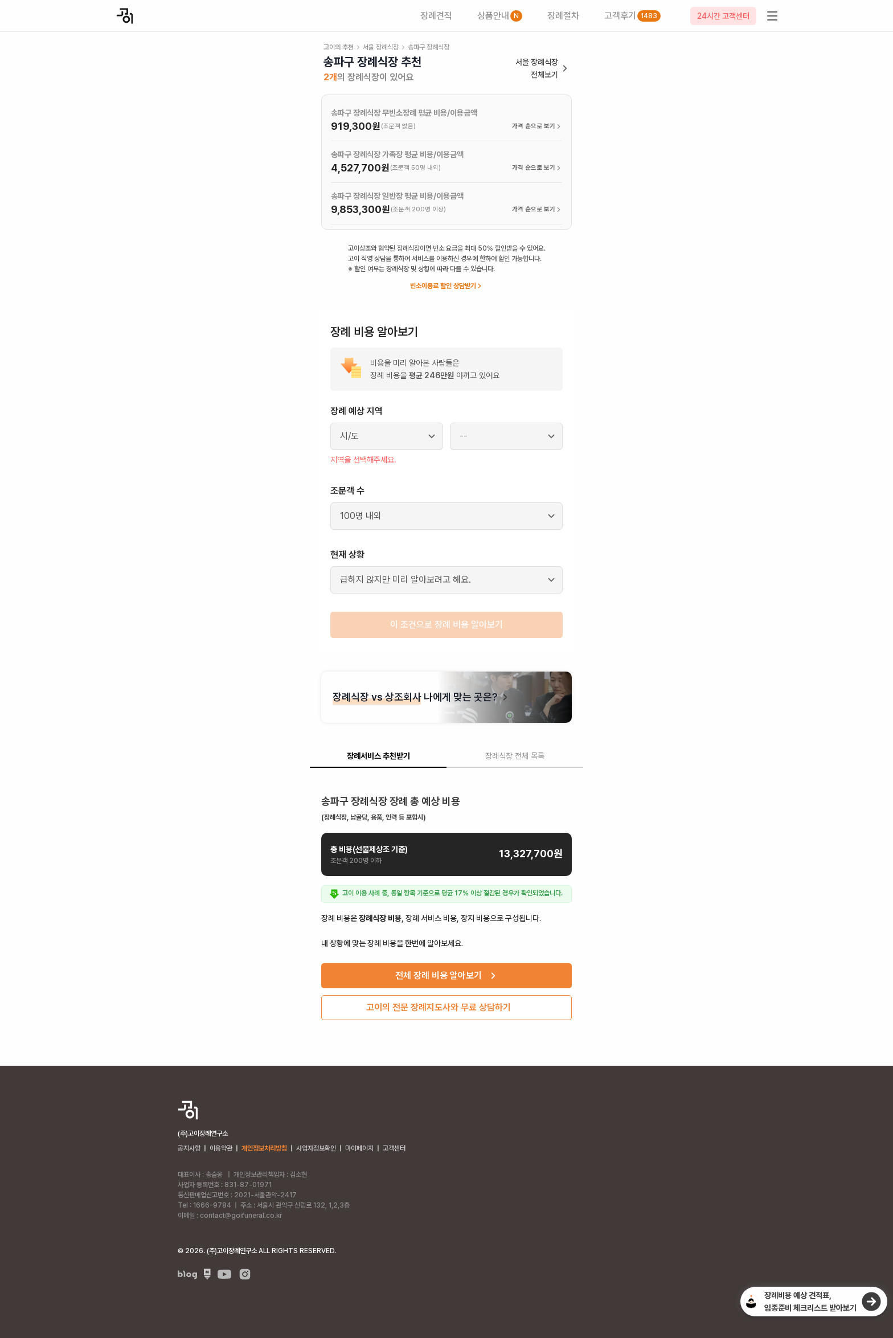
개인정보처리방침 (264, 1148)
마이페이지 (359, 1148)
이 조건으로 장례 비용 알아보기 (446, 624)
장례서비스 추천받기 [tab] (378, 755)
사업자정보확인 (316, 1148)
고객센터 (394, 1148)
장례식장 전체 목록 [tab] (514, 755)
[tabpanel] (446, 903)
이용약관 (221, 1148)
